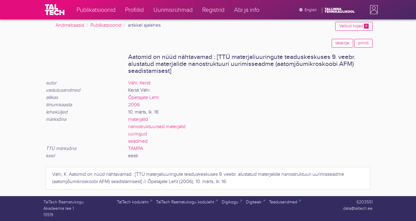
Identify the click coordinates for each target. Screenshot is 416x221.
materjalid (138, 119)
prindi (363, 43)
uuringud (137, 134)
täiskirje (342, 43)
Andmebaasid (70, 25)
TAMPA (135, 148)
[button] (372, 9)
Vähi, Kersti (139, 83)
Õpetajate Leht (143, 97)
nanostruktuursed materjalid (157, 127)
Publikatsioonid (105, 25)
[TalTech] (54, 9)
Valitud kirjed (354, 26)
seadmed (138, 141)
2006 (134, 105)
